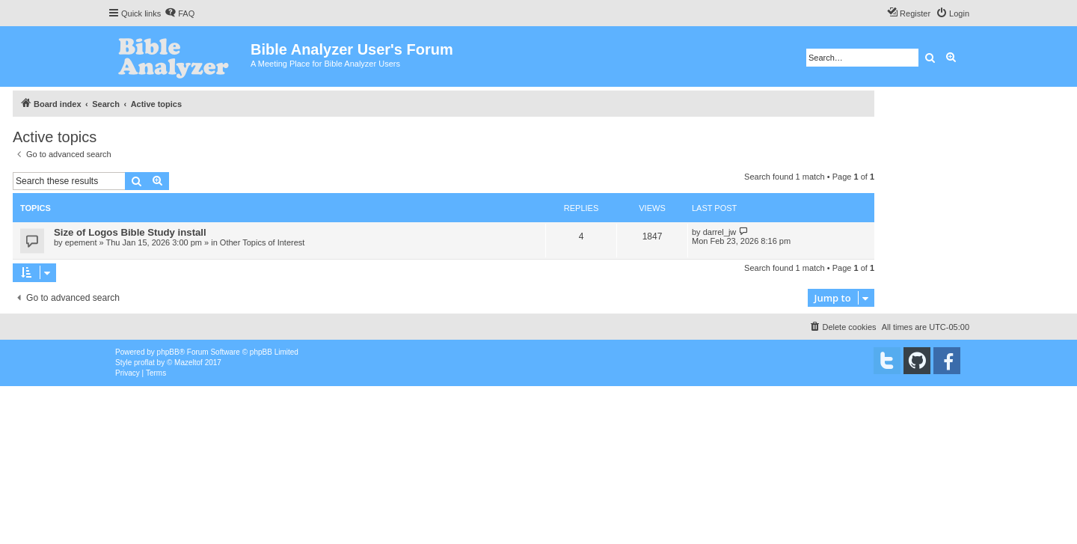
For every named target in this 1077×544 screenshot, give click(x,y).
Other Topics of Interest (262, 242)
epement (81, 242)
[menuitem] (179, 13)
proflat (144, 362)
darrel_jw (720, 231)
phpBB (168, 352)
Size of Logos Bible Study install (130, 232)
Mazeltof (188, 362)
